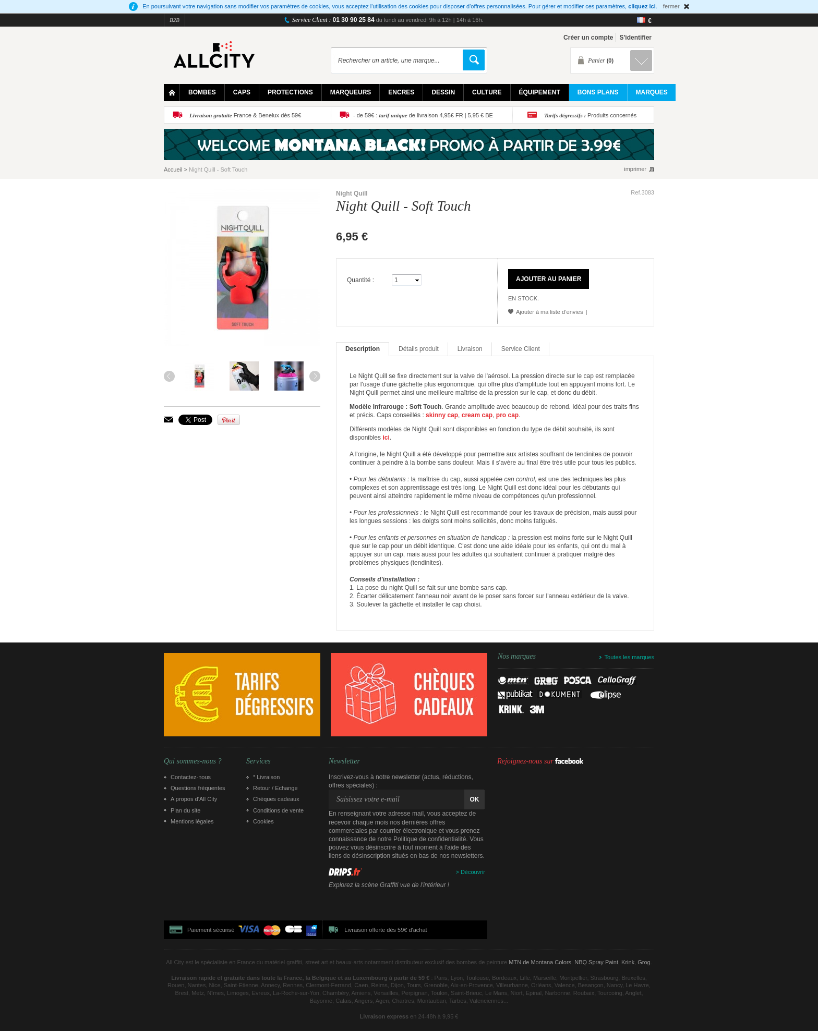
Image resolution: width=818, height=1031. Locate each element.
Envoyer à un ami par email (168, 419)
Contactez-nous (191, 777)
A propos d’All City (194, 799)
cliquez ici (642, 6)
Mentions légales (192, 821)
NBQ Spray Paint (596, 962)
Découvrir (473, 872)
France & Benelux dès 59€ (245, 115)
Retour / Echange (275, 788)
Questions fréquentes (198, 788)
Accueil (173, 169)
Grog (643, 962)
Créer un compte (588, 37)
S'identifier (635, 37)
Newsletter (344, 761)
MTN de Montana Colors (540, 962)
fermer (671, 6)
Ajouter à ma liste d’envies (549, 312)
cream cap (477, 415)
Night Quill (352, 193)
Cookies (263, 821)
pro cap (507, 415)
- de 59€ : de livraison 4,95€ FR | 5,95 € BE (423, 115)
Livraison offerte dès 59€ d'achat (385, 930)
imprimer (635, 169)
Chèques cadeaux (276, 799)
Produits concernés (590, 115)
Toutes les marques (629, 657)
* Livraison (266, 777)
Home (172, 92)
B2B (174, 20)
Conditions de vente (278, 810)
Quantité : (360, 280)
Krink (627, 962)
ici (385, 437)
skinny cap (442, 415)
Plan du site (185, 810)
